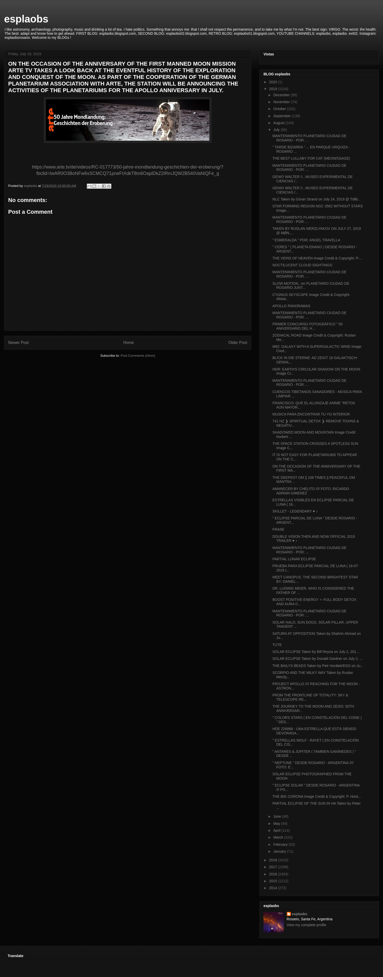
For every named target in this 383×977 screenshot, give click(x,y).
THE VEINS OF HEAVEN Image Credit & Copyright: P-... (317, 258)
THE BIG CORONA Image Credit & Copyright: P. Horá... (316, 796)
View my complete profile (306, 925)
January (280, 851)
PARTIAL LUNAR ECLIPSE (294, 559)
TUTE (277, 645)
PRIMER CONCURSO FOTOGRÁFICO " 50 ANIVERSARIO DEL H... (307, 326)
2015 (273, 881)
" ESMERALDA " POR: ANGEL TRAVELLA (306, 240)
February (281, 844)
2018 (273, 860)
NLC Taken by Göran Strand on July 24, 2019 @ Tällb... (316, 199)
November (282, 102)
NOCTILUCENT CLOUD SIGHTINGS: (302, 265)
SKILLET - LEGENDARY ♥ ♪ (295, 511)
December (282, 95)
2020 (273, 82)
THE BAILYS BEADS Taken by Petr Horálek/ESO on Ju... (317, 666)
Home (128, 342)
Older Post (237, 342)
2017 (273, 867)
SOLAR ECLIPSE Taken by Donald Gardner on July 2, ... (317, 659)
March (278, 837)
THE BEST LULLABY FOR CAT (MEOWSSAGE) (311, 158)
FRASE (278, 529)
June (277, 816)
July (277, 130)
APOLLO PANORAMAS (291, 306)
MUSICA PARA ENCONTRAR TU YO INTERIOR (311, 414)
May (277, 823)
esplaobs (26, 19)
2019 (273, 89)
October (280, 109)
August (279, 123)
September (282, 116)
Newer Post (18, 342)
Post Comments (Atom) (138, 356)
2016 (273, 874)
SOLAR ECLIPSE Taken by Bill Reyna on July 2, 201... (315, 652)
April (277, 830)
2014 (273, 888)
